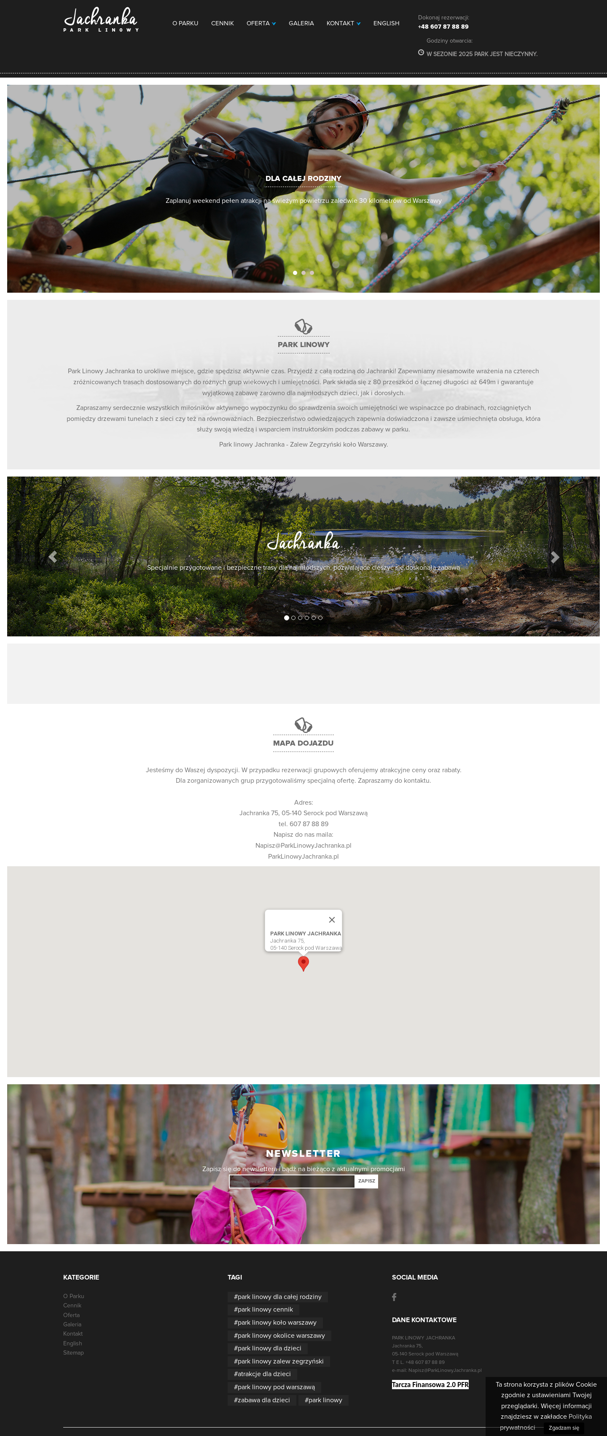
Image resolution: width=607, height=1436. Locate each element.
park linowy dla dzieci (269, 1348)
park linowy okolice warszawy (281, 1335)
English (386, 23)
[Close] (332, 920)
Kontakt (344, 23)
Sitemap (73, 1353)
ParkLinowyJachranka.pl (303, 856)
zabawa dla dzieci (264, 1400)
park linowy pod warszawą (276, 1387)
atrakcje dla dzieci (264, 1374)
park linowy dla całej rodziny (280, 1296)
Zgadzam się (564, 1428)
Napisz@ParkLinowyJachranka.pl (303, 845)
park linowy (325, 1400)
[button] (52, 556)
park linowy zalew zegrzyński (281, 1361)
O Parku (185, 23)
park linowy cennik (265, 1309)
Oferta (261, 23)
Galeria (301, 23)
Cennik (222, 23)
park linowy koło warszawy (277, 1322)
